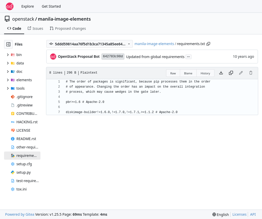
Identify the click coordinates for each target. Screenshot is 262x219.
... (188, 56)
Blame (188, 73)
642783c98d (113, 56)
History (205, 73)
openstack (23, 18)
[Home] (10, 6)
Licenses (239, 214)
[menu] (220, 214)
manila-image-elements (64, 18)
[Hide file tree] (8, 44)
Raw (173, 73)
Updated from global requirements (155, 56)
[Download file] (221, 73)
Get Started (51, 6)
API (253, 214)
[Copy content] (231, 73)
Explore (27, 6)
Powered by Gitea (19, 214)
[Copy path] (208, 44)
